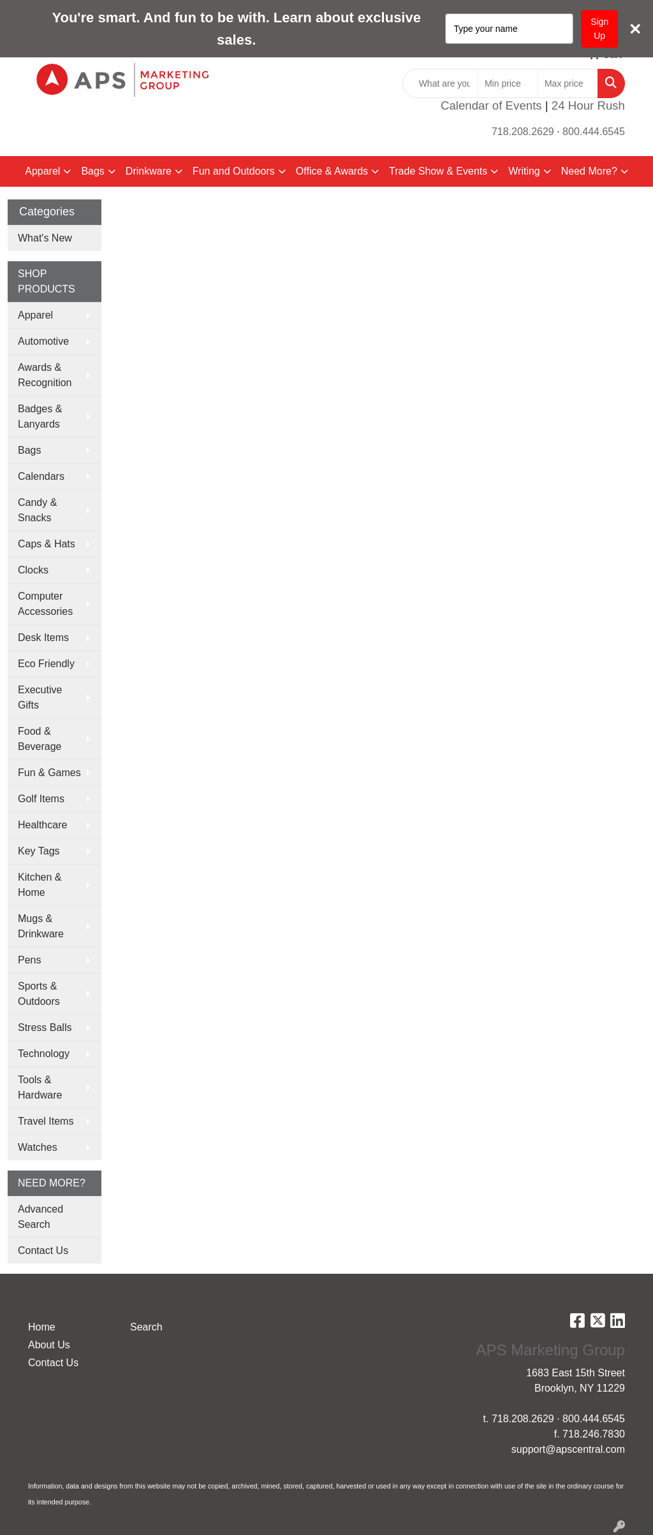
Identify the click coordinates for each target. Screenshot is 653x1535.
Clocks (33, 570)
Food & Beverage (40, 739)
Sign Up (599, 29)
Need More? (589, 171)
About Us (49, 1344)
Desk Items (43, 637)
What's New (45, 238)
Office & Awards (332, 171)
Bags (92, 171)
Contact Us (43, 1250)
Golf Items (41, 798)
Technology (44, 1053)
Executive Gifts (40, 697)
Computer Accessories (45, 604)
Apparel (42, 171)
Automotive (43, 341)
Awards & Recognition (45, 375)
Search (146, 1327)
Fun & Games (49, 772)
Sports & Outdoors (39, 994)
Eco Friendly (46, 663)
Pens (29, 960)
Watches (37, 1147)
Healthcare (42, 824)
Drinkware (149, 171)
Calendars (41, 476)
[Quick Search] (440, 83)
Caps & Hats (46, 543)
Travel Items (45, 1121)
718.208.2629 (523, 131)
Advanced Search (40, 1217)
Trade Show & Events (438, 171)
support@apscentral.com (568, 1449)
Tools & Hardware (40, 1087)
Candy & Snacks (37, 510)
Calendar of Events (491, 105)
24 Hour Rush (588, 105)
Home (41, 1327)
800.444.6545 (593, 131)
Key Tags (39, 851)
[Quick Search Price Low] (508, 83)
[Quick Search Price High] (568, 83)
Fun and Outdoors (234, 171)
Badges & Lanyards (40, 416)
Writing (524, 171)
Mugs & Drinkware (41, 926)
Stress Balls (44, 1027)
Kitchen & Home (39, 885)
